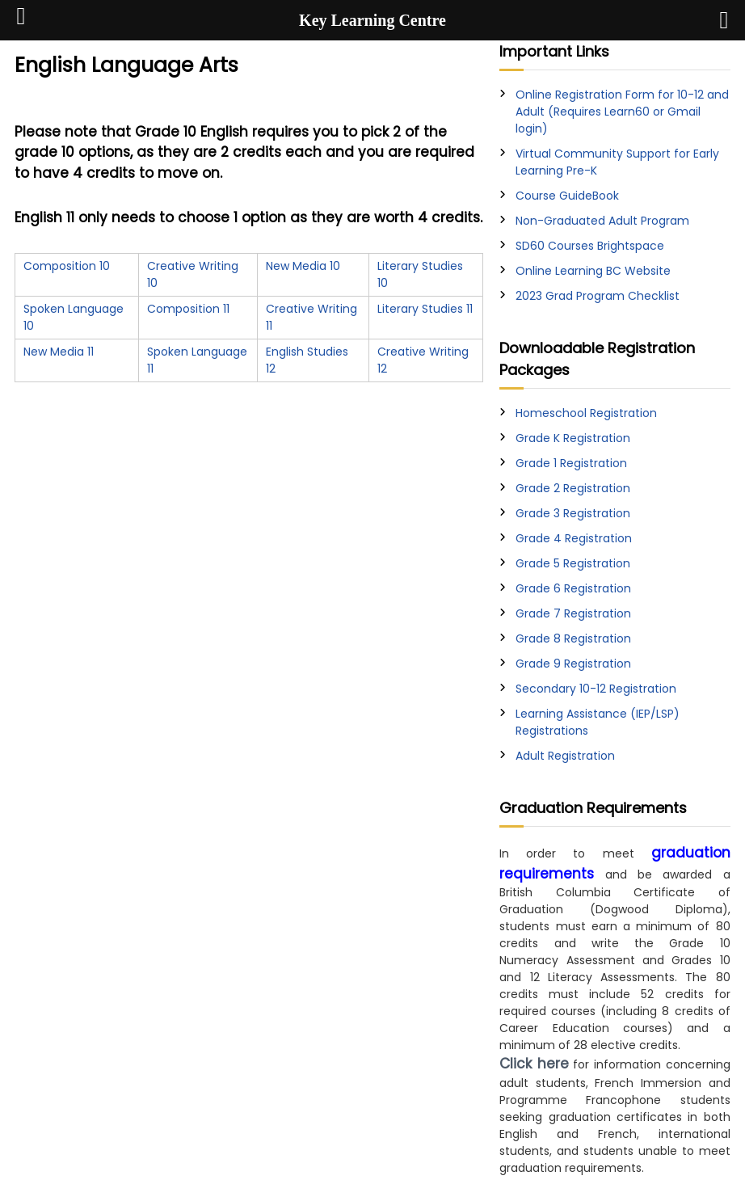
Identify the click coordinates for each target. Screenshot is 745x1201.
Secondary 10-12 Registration (596, 689)
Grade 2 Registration (573, 488)
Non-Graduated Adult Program (602, 221)
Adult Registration (565, 756)
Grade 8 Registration (573, 638)
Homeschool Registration (586, 413)
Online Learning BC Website (593, 271)
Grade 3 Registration (573, 513)
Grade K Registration (573, 438)
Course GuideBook (567, 196)
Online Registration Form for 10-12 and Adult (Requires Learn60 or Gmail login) (622, 111)
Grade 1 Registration (571, 463)
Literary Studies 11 (425, 309)
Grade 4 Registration (574, 538)
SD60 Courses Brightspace (590, 246)
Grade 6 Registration (573, 588)
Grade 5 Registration (573, 563)
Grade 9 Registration (573, 663)
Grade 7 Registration (573, 613)
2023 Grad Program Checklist (598, 296)
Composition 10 (66, 266)
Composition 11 (188, 309)
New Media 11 (58, 351)
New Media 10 (303, 266)
